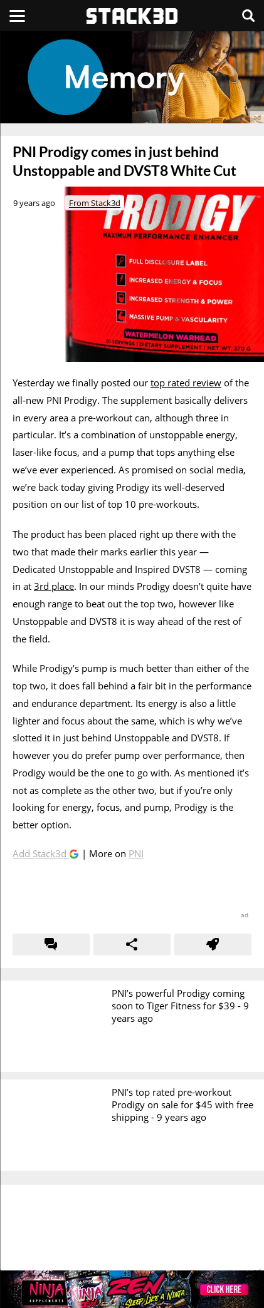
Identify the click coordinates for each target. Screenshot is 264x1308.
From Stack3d (94, 203)
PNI (136, 853)
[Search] (248, 15)
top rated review (185, 382)
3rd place (54, 586)
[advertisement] (132, 77)
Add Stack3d (41, 853)
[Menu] (17, 15)
